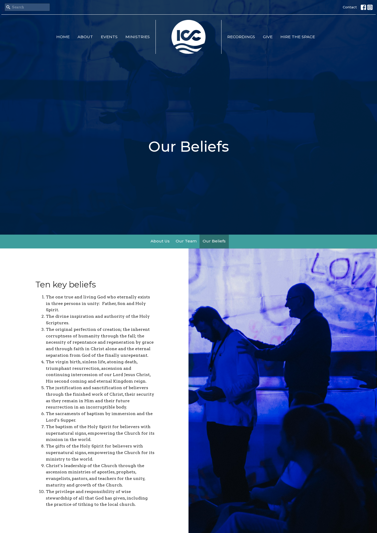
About (85, 36)
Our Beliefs (214, 241)
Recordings (241, 36)
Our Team (186, 241)
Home (63, 36)
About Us (160, 241)
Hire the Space (297, 36)
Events (109, 36)
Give (268, 36)
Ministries (137, 36)
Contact (350, 7)
